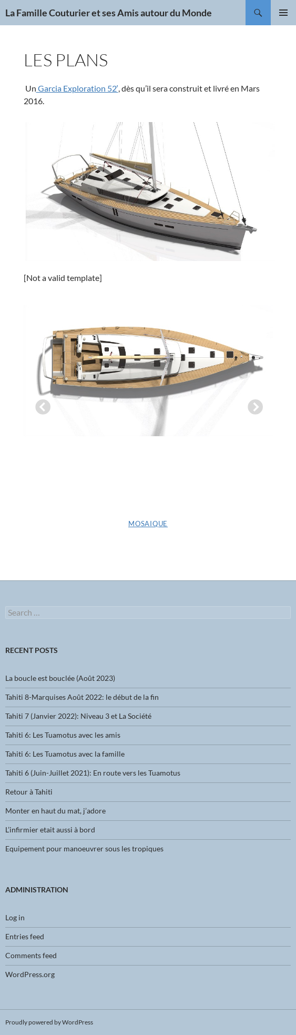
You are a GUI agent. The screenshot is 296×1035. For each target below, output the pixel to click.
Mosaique (148, 523)
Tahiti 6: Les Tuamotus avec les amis (62, 734)
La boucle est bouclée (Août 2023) (60, 678)
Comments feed (31, 955)
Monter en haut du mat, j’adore (55, 810)
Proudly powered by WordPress (49, 1022)
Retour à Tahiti (29, 791)
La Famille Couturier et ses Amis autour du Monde (108, 12)
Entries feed (24, 936)
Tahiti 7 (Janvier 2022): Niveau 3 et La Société (78, 715)
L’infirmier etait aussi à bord (50, 829)
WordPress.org (30, 974)
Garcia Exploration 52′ (77, 88)
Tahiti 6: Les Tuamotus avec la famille (65, 753)
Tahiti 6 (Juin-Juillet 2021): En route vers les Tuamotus (92, 772)
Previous (39, 404)
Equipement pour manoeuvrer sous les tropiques (84, 848)
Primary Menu (283, 12)
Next (252, 404)
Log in (15, 917)
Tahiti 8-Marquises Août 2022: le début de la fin (82, 696)
